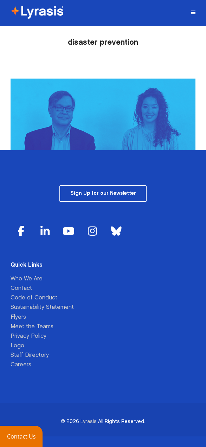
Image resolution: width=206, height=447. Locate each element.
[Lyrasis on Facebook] (21, 232)
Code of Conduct (34, 297)
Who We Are (27, 278)
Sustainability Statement (42, 307)
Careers (21, 364)
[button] (21, 436)
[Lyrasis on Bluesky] (116, 232)
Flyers (18, 317)
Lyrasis (89, 421)
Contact (21, 288)
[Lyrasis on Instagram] (92, 232)
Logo (17, 345)
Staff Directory (30, 355)
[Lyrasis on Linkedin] (45, 232)
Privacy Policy (28, 336)
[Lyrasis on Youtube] (68, 232)
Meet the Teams (32, 326)
